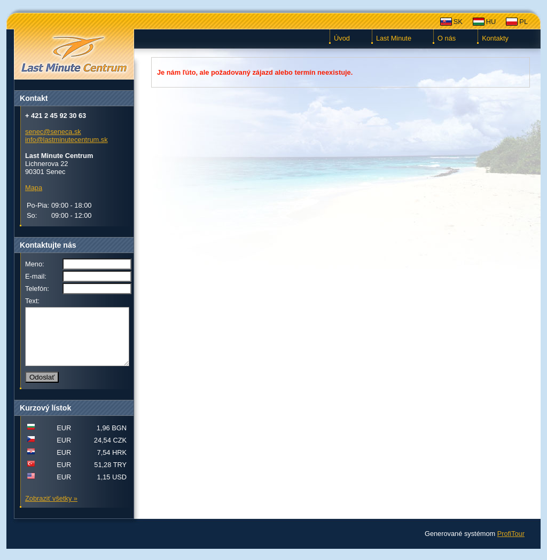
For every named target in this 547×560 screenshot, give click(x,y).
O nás (446, 38)
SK (458, 22)
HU (491, 22)
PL (523, 22)
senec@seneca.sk (53, 132)
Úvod (342, 38)
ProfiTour (511, 545)
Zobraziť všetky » (51, 510)
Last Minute (393, 38)
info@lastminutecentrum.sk (66, 140)
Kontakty (495, 38)
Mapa (33, 188)
